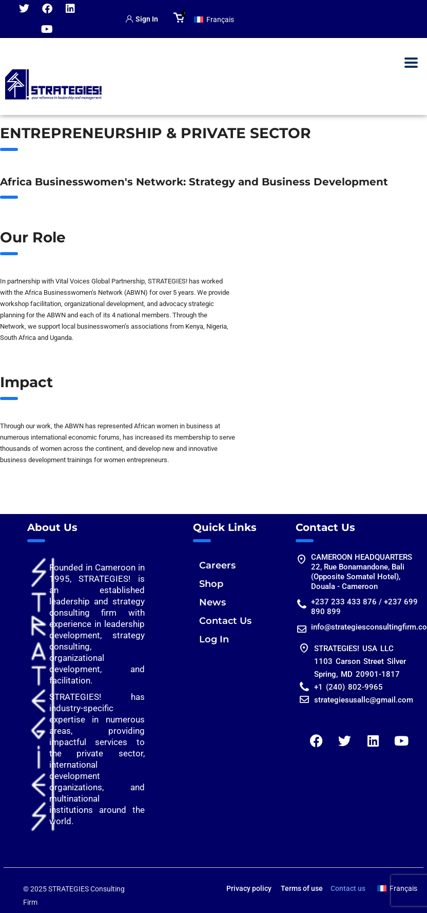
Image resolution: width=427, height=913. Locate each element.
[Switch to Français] (214, 19)
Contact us (348, 888)
